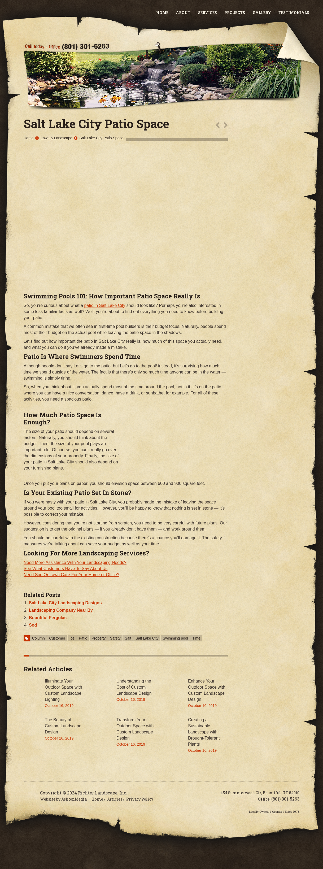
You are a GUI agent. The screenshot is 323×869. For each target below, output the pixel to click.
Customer (57, 638)
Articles (114, 799)
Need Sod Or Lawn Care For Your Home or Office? (71, 574)
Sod (33, 625)
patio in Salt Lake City (104, 305)
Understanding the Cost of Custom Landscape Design (134, 687)
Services (207, 12)
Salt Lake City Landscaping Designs (65, 603)
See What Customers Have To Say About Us (65, 568)
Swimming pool (175, 638)
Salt (128, 638)
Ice (72, 638)
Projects (234, 12)
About (183, 12)
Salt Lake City (147, 638)
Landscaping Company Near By (61, 610)
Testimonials (293, 12)
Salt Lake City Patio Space (101, 138)
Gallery (262, 12)
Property (98, 638)
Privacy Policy (139, 799)
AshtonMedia (74, 799)
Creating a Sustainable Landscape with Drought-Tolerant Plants (204, 732)
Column (38, 638)
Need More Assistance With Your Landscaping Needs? (75, 562)
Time (196, 638)
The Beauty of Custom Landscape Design (63, 726)
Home (162, 12)
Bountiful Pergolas (48, 617)
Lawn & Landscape (56, 138)
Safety (115, 638)
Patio (83, 638)
